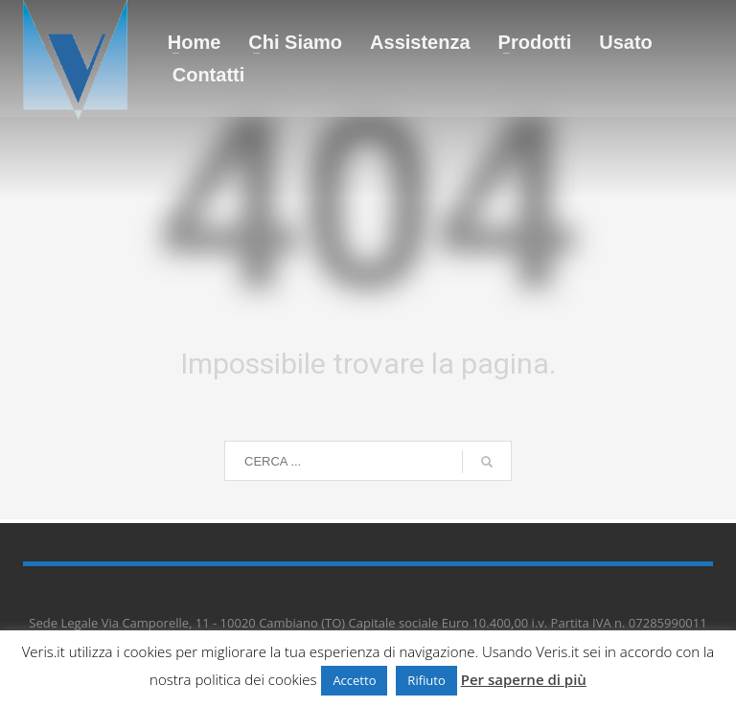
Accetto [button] (354, 680)
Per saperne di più (523, 679)
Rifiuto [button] (426, 680)
